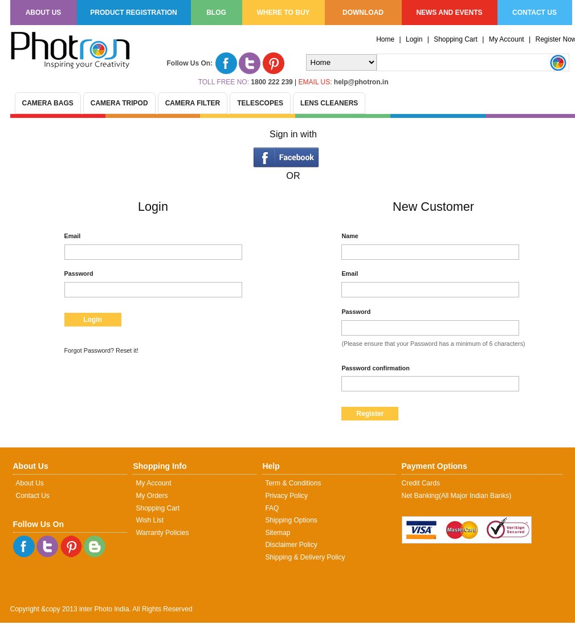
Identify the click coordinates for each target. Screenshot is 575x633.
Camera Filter (193, 103)
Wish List (150, 520)
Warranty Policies (162, 533)
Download (363, 13)
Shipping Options (291, 520)
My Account (506, 39)
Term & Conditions (293, 483)
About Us (30, 483)
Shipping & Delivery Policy (305, 557)
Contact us (534, 13)
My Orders (152, 496)
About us (44, 13)
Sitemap (277, 533)
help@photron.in (361, 82)
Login (414, 39)
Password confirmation (375, 368)
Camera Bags (48, 103)
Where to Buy (282, 13)
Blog (216, 13)
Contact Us (33, 496)
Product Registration (133, 13)
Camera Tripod (119, 103)
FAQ (272, 508)
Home (385, 39)
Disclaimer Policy (291, 545)
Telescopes (260, 103)
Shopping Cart (456, 39)
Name (349, 235)
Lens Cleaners (329, 103)
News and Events (449, 13)
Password (78, 273)
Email (72, 235)
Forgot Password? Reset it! (101, 350)
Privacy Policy (286, 496)
